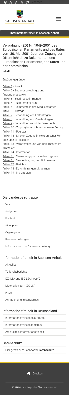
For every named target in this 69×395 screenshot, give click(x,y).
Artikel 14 (8, 152)
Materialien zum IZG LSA (20, 285)
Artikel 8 (7, 119)
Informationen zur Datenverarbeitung (27, 246)
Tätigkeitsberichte (16, 271)
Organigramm (13, 232)
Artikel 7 (7, 115)
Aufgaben (11, 211)
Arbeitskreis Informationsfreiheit (24, 332)
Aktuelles (10, 264)
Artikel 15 (8, 156)
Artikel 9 (7, 123)
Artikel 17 (8, 164)
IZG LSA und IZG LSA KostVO (23, 278)
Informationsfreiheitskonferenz (23, 325)
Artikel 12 (8, 135)
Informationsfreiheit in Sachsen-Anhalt (34, 33)
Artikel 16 (8, 160)
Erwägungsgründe (14, 79)
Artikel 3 (7, 98)
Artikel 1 (7, 86)
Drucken (35, 374)
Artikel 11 (8, 131)
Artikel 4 (7, 102)
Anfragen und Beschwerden (22, 299)
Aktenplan (11, 225)
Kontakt (10, 218)
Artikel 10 (8, 127)
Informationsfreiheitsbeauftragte (25, 317)
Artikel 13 (8, 144)
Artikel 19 (8, 172)
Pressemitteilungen (17, 239)
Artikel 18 (8, 168)
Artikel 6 (7, 111)
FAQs (8, 292)
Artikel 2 (7, 90)
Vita (7, 204)
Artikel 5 (7, 107)
